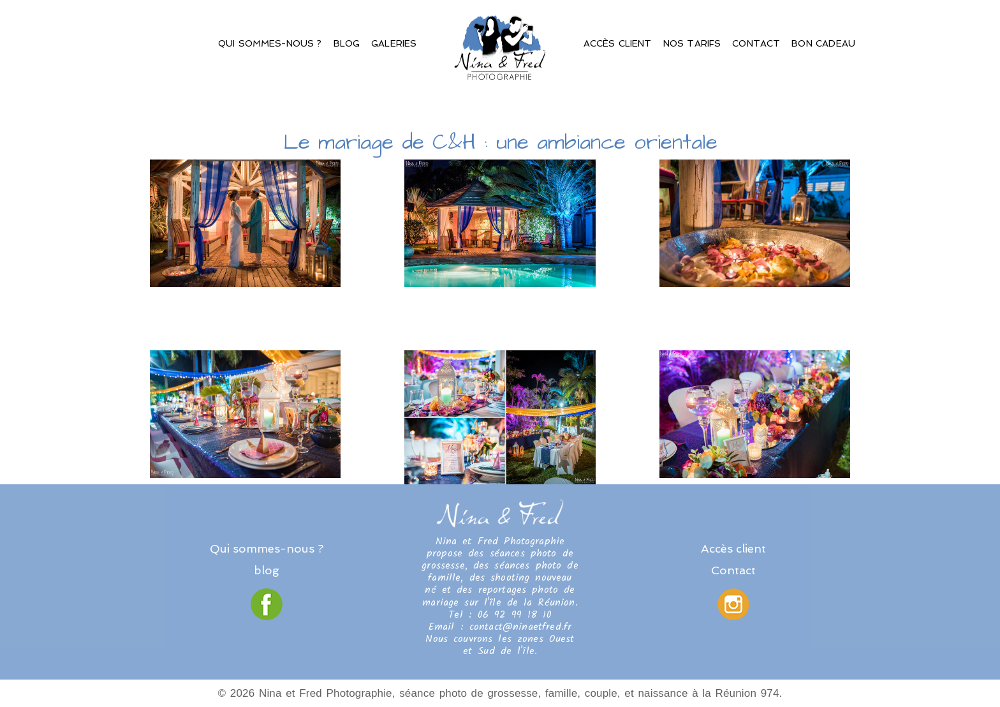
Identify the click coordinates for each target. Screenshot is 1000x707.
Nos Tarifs (692, 43)
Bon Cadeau (823, 43)
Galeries (393, 43)
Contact (756, 43)
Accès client (618, 43)
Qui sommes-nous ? (270, 43)
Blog (347, 43)
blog (266, 570)
